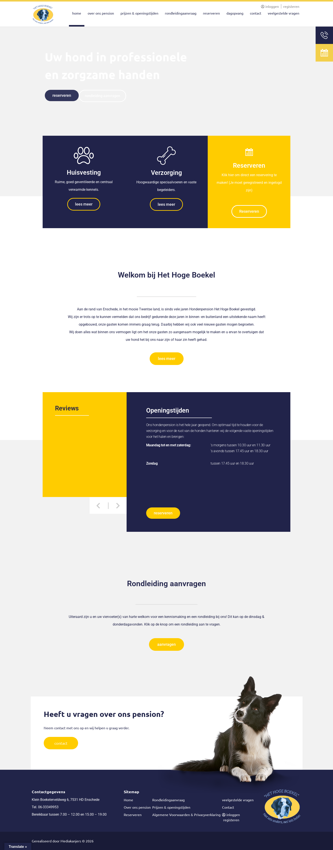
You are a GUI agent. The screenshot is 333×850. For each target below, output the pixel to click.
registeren (291, 6)
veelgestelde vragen (283, 13)
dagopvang (234, 13)
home (76, 13)
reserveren (211, 13)
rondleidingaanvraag (180, 13)
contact (255, 13)
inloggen (270, 6)
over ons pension (101, 13)
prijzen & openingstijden (139, 13)
